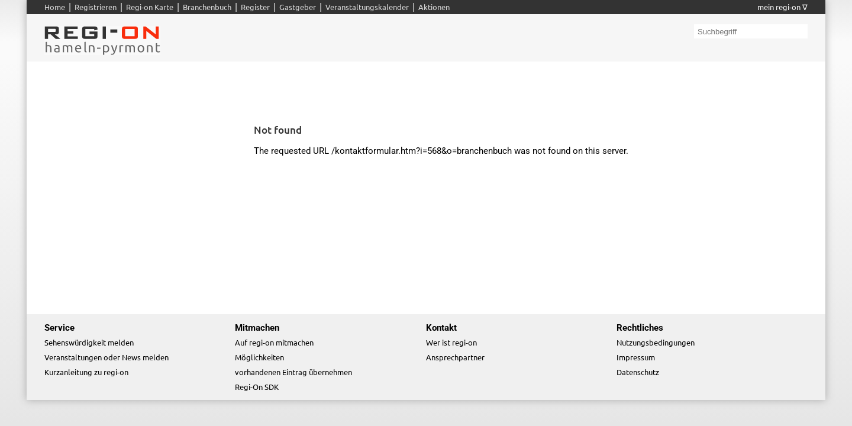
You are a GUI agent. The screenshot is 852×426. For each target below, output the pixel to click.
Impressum (636, 357)
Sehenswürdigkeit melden (89, 342)
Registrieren (96, 7)
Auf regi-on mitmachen (274, 342)
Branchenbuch (207, 7)
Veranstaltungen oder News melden (106, 357)
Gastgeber (297, 7)
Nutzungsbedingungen (656, 342)
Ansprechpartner (455, 357)
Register (255, 7)
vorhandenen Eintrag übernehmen (293, 372)
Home (54, 7)
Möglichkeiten (259, 357)
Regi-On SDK (257, 387)
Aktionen (434, 7)
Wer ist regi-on (451, 342)
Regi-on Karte (149, 7)
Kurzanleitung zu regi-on (86, 372)
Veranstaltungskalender (367, 7)
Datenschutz (638, 372)
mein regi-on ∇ (782, 7)
